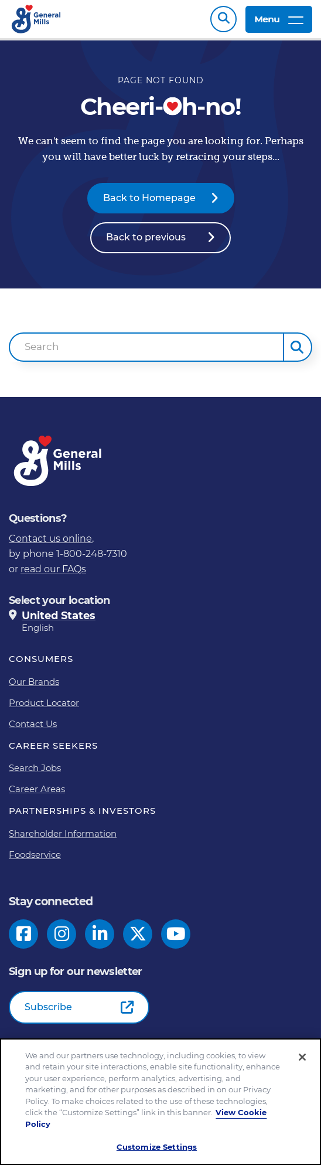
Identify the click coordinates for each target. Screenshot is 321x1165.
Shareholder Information (63, 839)
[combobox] (146, 353)
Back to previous (146, 243)
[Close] (302, 1057)
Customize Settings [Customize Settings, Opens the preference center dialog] (157, 1147)
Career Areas (37, 794)
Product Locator (44, 708)
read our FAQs (53, 574)
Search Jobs (35, 773)
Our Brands (34, 687)
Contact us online (50, 544)
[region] (160, 1101)
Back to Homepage (149, 203)
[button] (297, 353)
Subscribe (48, 1012)
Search (223, 22)
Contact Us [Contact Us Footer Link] (33, 729)
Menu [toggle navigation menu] (278, 22)
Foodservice (35, 860)
